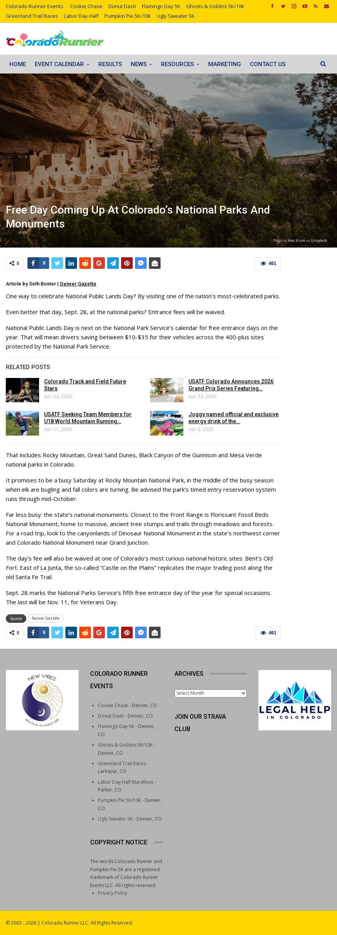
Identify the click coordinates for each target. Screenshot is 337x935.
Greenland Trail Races (32, 15)
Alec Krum (296, 240)
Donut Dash (122, 6)
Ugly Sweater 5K (176, 15)
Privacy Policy (112, 893)
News (139, 64)
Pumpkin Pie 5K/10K (127, 15)
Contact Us (268, 64)
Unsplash (319, 240)
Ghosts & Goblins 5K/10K (215, 6)
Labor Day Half (81, 15)
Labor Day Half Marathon (125, 782)
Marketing (224, 64)
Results (110, 64)
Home (17, 64)
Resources (177, 64)
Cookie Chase (86, 6)
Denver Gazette (78, 284)
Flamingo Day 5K (161, 6)
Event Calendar (59, 64)
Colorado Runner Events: (35, 6)
